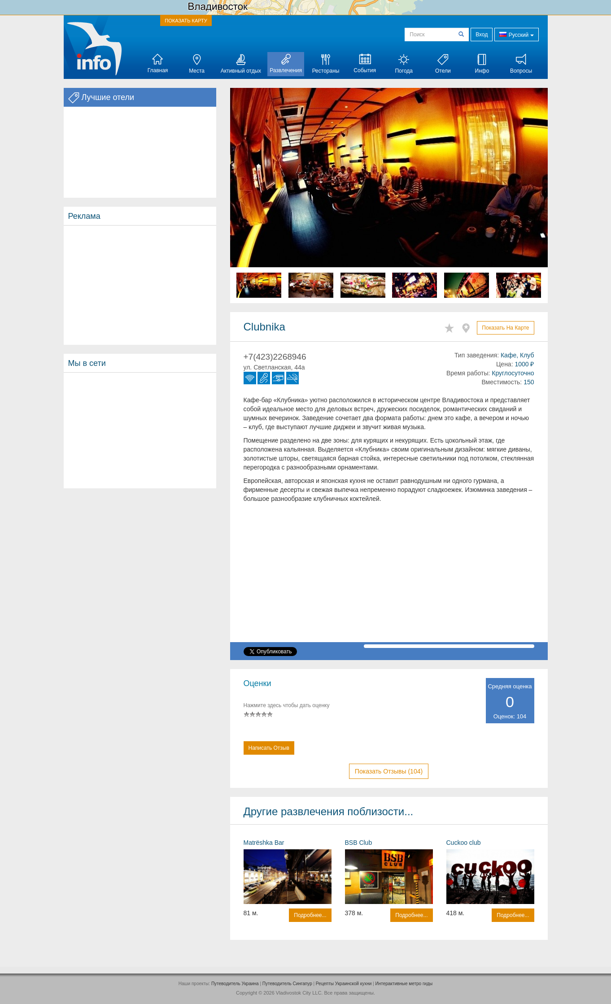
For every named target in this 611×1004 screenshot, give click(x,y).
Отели (443, 64)
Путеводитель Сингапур (287, 983)
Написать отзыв (269, 748)
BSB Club (358, 842)
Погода (404, 64)
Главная (158, 64)
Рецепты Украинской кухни (343, 983)
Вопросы (521, 64)
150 (529, 382)
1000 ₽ (524, 364)
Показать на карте (505, 328)
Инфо (482, 64)
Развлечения (286, 64)
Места (197, 64)
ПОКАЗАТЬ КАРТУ (186, 20)
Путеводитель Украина (235, 983)
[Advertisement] (140, 285)
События (365, 64)
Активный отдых (241, 64)
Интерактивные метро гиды (403, 983)
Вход (482, 34)
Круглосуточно (513, 373)
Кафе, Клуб (517, 355)
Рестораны (326, 64)
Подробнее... (310, 915)
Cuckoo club (463, 842)
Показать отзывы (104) (389, 771)
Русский (516, 34)
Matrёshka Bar (264, 842)
